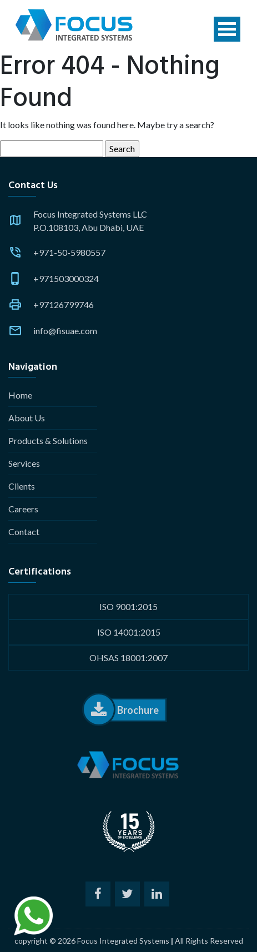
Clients (21, 486)
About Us (26, 417)
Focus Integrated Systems (123, 940)
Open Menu (227, 29)
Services (24, 463)
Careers (23, 508)
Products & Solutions (48, 440)
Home (20, 395)
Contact (23, 531)
